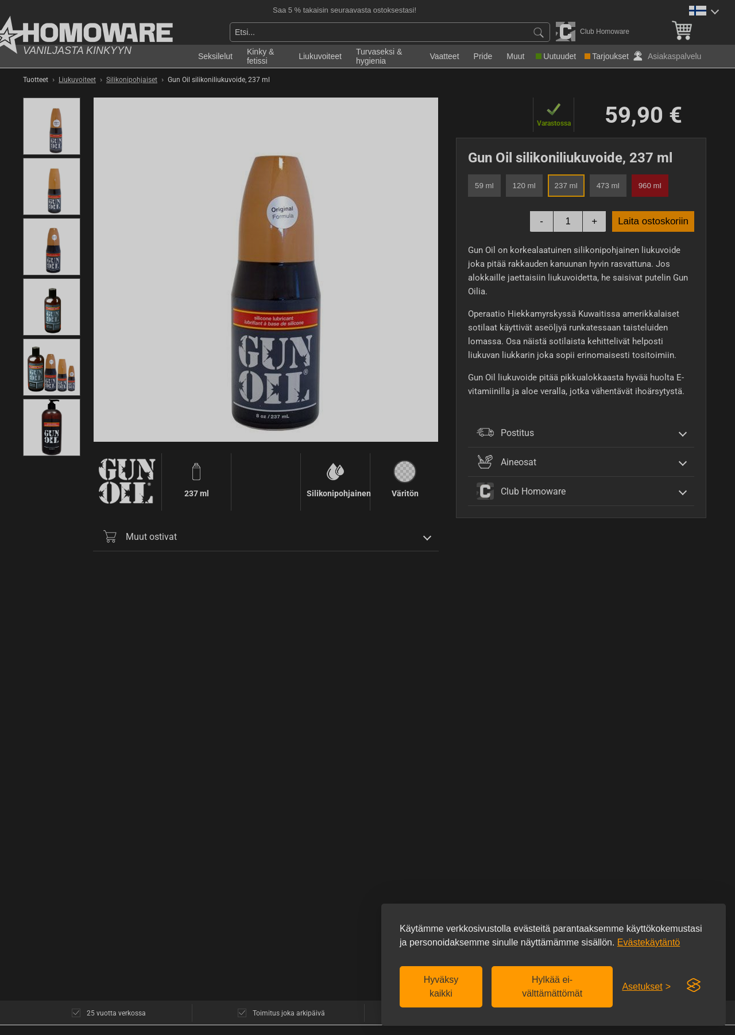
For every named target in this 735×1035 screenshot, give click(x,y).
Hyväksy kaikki (441, 986)
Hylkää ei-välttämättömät (552, 986)
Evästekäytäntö (648, 942)
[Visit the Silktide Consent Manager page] (693, 985)
